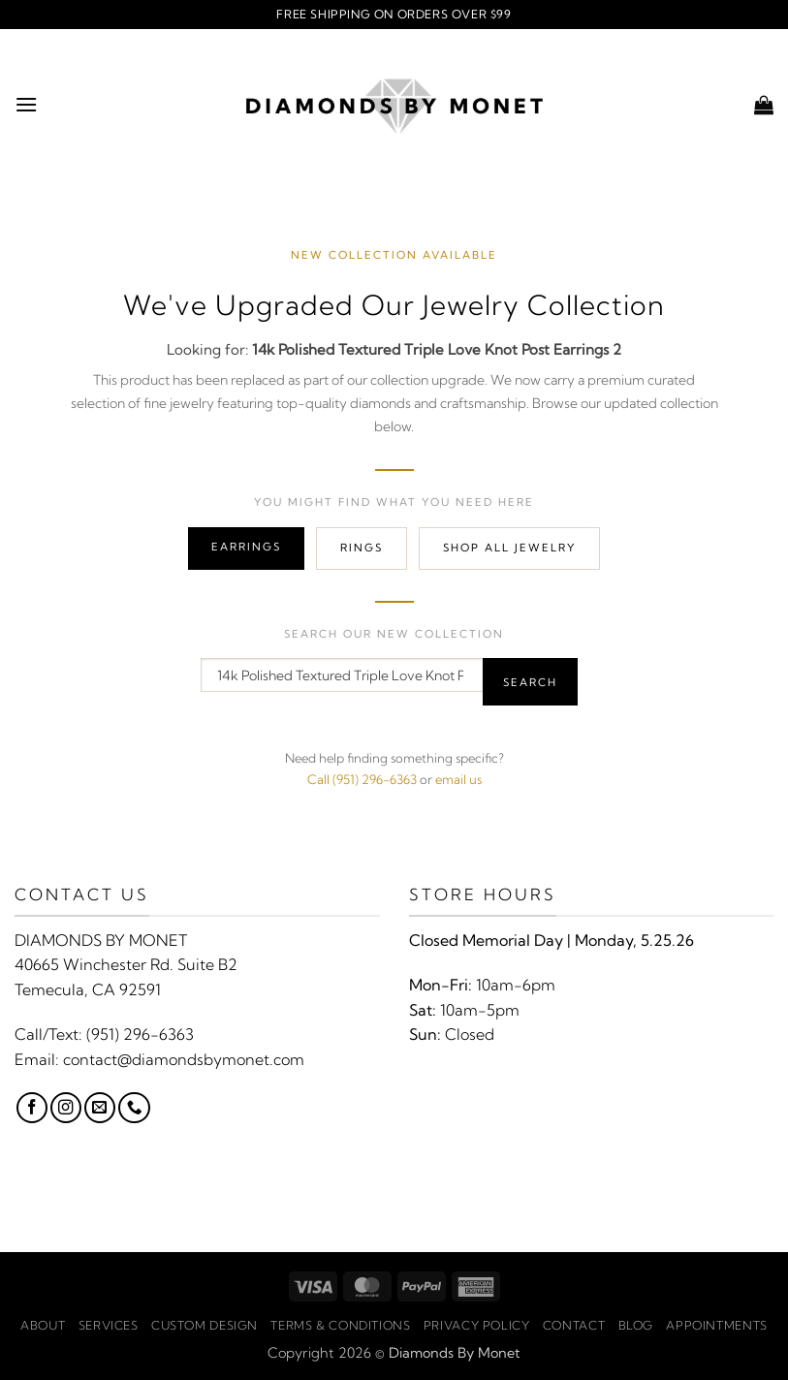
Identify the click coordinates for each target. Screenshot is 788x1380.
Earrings (246, 546)
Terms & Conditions (340, 1325)
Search (530, 682)
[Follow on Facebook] (31, 1107)
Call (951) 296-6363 (362, 779)
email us (458, 779)
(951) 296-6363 (140, 1034)
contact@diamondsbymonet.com (183, 1059)
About (42, 1325)
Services (109, 1325)
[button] (26, 104)
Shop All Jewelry (509, 547)
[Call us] (133, 1107)
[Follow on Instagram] (65, 1107)
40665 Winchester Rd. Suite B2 (126, 964)
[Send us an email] (99, 1107)
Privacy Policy (477, 1325)
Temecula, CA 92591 (88, 989)
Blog (635, 1325)
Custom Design (204, 1325)
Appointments (716, 1325)
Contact (574, 1325)
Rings (361, 547)
